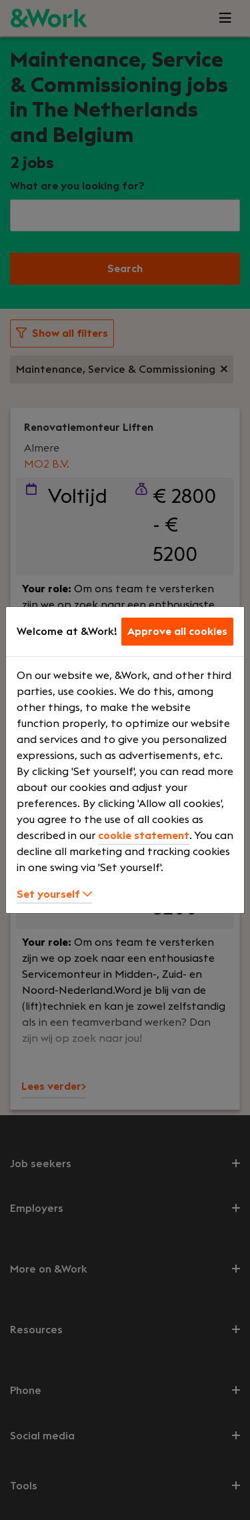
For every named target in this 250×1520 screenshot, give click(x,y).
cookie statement (143, 835)
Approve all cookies (177, 631)
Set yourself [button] (54, 894)
